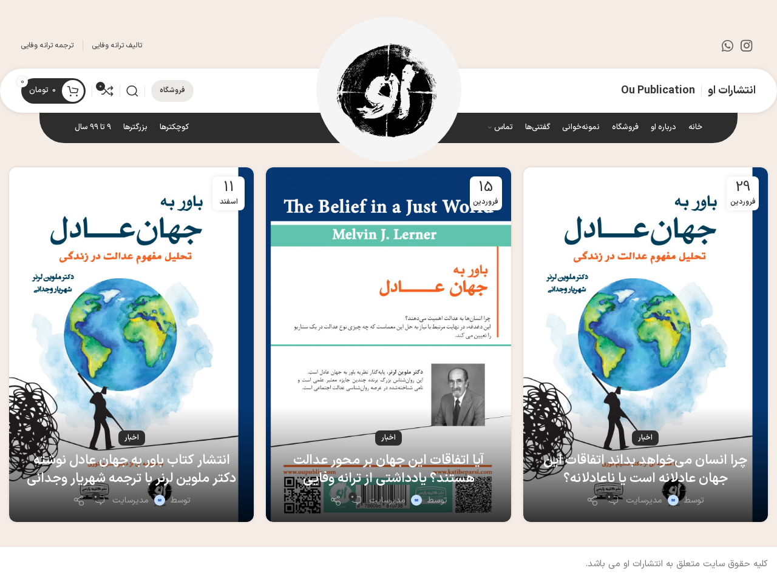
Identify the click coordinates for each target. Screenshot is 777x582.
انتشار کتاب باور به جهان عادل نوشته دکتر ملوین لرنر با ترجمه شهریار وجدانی (131, 469)
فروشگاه (172, 90)
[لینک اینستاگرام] (746, 45)
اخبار (645, 437)
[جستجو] (132, 91)
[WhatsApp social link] (727, 45)
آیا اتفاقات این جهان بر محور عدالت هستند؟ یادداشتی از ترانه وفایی (388, 469)
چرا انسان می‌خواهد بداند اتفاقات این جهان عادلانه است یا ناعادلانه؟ (645, 469)
